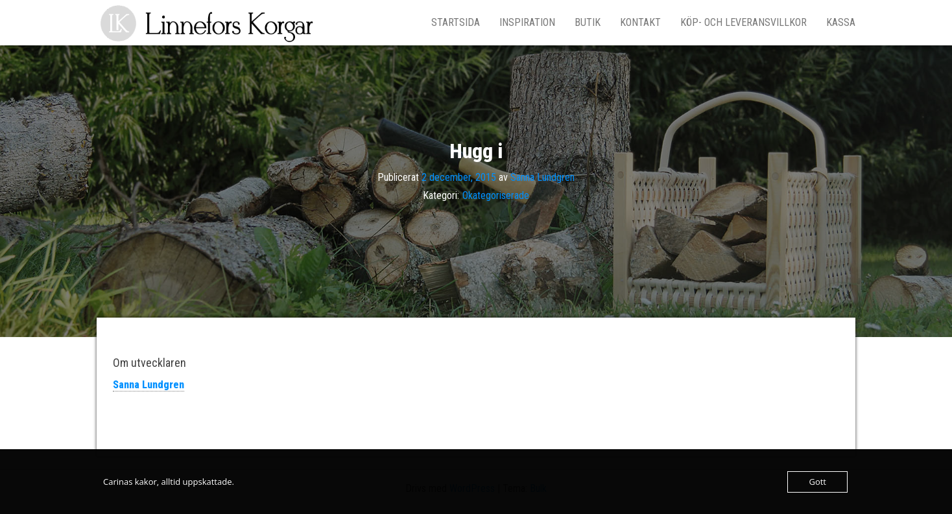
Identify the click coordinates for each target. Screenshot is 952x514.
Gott (817, 481)
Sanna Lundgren (542, 176)
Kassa (840, 22)
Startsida (455, 22)
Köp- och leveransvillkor (743, 22)
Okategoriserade (495, 195)
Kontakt (640, 22)
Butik (588, 22)
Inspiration (527, 22)
